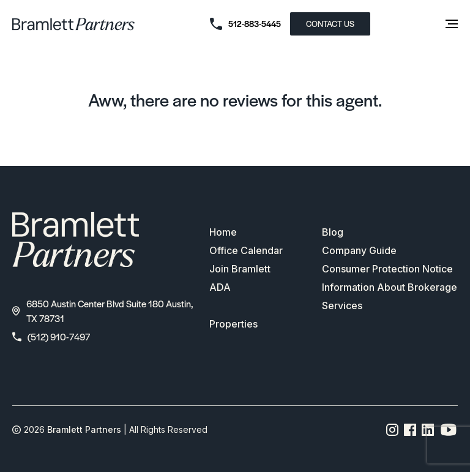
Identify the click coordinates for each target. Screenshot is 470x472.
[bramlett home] (73, 24)
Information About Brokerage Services (389, 296)
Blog (332, 232)
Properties (233, 324)
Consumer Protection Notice (387, 269)
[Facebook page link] (410, 430)
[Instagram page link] (392, 430)
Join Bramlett (239, 269)
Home (223, 232)
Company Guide (359, 250)
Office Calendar (246, 250)
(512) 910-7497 (51, 336)
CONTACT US (330, 23)
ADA (220, 287)
